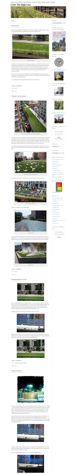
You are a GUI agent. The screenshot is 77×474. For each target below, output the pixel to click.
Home (12, 2)
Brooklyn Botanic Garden (17, 239)
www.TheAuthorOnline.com (56, 192)
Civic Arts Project (55, 201)
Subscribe (53, 2)
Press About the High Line (56, 170)
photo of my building (17, 420)
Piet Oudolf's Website (55, 166)
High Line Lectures (45, 2)
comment (14, 274)
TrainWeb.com (54, 218)
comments (14, 91)
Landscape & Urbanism (56, 209)
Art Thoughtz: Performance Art (57, 199)
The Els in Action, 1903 (56, 214)
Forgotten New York (55, 203)
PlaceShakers (54, 210)
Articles (20, 2)
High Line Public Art (55, 161)
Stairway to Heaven (16, 370)
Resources (34, 2)
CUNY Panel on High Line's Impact (57, 159)
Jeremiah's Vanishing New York (57, 205)
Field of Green (15, 25)
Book (39, 2)
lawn (16, 88)
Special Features (27, 2)
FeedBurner (61, 138)
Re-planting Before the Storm (19, 279)
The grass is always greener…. (19, 96)
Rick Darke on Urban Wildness (57, 172)
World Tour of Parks (55, 223)
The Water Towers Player (56, 216)
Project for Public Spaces (56, 212)
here (29, 413)
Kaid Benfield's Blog (55, 207)
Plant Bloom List (55, 168)
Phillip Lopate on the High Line (57, 164)
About (16, 2)
